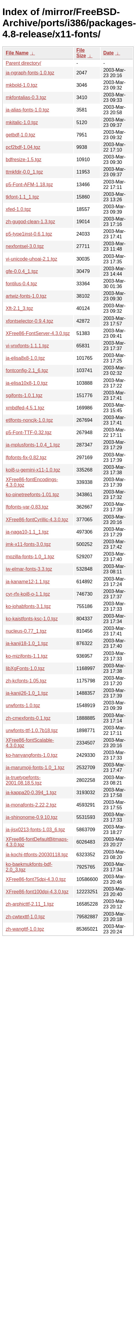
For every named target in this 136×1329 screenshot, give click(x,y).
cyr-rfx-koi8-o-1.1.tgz (28, 594)
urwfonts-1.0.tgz (23, 705)
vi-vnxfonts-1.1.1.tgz (27, 345)
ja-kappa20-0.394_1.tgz (31, 792)
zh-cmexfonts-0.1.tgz (28, 718)
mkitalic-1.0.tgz (22, 122)
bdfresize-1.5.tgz (23, 159)
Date (108, 52)
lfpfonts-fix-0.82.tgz (26, 457)
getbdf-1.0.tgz (20, 134)
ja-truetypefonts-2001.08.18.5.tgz (24, 780)
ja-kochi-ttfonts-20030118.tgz (37, 854)
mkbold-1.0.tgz (21, 85)
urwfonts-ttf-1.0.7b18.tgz (32, 730)
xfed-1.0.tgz (18, 209)
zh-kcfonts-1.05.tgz (26, 680)
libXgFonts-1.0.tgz (25, 668)
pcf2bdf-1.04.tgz (23, 147)
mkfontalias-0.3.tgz (26, 97)
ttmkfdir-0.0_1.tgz (24, 171)
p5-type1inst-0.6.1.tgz (29, 234)
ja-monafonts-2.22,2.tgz (31, 804)
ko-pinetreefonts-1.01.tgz (32, 494)
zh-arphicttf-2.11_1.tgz (30, 904)
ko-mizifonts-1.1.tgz (27, 656)
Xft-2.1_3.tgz (19, 308)
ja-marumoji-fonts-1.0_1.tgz (35, 767)
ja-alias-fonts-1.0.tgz (27, 109)
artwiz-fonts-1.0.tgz (26, 296)
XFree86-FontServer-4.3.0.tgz (38, 333)
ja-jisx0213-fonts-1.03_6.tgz (35, 829)
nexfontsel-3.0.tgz (25, 246)
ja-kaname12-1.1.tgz (28, 581)
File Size (81, 53)
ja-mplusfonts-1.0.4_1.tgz (33, 444)
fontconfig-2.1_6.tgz (27, 370)
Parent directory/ (23, 63)
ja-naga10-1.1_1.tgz (27, 531)
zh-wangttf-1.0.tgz (25, 929)
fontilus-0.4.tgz (21, 283)
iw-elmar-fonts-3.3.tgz (29, 569)
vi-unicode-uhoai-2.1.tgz (31, 259)
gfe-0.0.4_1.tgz (22, 271)
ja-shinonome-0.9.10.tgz (32, 817)
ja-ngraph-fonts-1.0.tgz (30, 72)
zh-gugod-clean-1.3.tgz (30, 221)
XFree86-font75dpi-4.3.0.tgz (36, 879)
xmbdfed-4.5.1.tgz (25, 407)
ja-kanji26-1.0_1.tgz (27, 693)
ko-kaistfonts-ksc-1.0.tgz (32, 618)
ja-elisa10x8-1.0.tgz (27, 383)
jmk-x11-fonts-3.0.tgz (28, 544)
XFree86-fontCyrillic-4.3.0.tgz (37, 519)
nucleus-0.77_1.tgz (26, 631)
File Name (17, 52)
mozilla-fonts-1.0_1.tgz (30, 556)
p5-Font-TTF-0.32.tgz (29, 432)
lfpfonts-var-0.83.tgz (27, 506)
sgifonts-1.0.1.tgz (24, 395)
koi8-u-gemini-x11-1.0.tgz (33, 469)
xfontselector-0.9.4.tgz (29, 321)
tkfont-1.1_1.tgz (22, 196)
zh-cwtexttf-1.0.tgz (25, 916)
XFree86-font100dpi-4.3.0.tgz (37, 891)
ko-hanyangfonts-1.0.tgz (32, 755)
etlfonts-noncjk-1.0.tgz (29, 420)
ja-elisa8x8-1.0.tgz (25, 358)
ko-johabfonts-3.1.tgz (28, 606)
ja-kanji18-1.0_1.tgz (27, 643)
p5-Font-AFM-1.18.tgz (29, 184)
